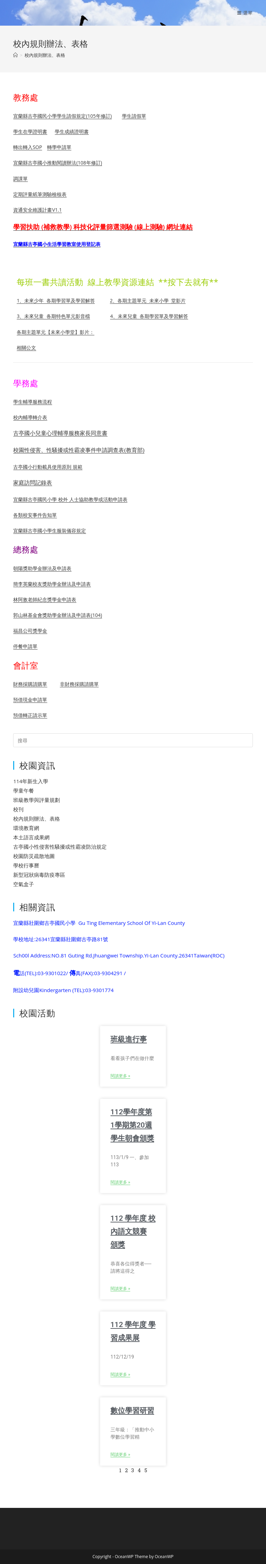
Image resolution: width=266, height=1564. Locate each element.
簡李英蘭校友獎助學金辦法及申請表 (52, 584)
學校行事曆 (26, 865)
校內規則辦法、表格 (45, 55)
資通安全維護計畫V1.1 (37, 209)
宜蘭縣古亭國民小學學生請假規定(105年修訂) (62, 116)
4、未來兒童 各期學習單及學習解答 (149, 316)
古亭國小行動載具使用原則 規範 (47, 466)
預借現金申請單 (30, 699)
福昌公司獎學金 (30, 630)
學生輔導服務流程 (32, 401)
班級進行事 (128, 1039)
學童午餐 (23, 790)
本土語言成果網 (31, 837)
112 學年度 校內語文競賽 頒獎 (133, 1231)
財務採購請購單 (30, 684)
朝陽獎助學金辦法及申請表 (42, 568)
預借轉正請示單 (30, 715)
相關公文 (26, 347)
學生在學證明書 (30, 131)
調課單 (20, 178)
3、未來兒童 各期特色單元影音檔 (53, 316)
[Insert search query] (132, 740)
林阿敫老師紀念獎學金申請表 (44, 599)
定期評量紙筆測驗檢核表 (39, 194)
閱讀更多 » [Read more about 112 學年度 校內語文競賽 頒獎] (120, 1288)
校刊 (18, 809)
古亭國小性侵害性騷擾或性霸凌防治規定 (60, 846)
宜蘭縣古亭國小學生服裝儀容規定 (49, 530)
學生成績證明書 (72, 131)
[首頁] (15, 55)
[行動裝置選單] (245, 13)
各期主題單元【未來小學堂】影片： (55, 332)
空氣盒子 (23, 884)
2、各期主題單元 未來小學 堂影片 (148, 300)
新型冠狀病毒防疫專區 (39, 874)
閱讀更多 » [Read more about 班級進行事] (120, 1075)
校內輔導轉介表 (30, 417)
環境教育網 (26, 827)
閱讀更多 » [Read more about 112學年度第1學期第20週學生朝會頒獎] (120, 1182)
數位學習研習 (132, 1410)
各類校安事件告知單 (35, 515)
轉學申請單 (59, 147)
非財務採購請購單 (79, 684)
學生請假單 (134, 116)
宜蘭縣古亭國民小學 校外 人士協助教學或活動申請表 (70, 499)
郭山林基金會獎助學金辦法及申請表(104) (57, 615)
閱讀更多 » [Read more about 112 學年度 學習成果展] (120, 1374)
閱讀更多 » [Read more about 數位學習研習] (120, 1454)
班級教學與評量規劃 (36, 799)
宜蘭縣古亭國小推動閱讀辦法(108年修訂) (57, 162)
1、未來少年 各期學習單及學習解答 (56, 300)
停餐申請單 (25, 646)
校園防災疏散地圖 (34, 855)
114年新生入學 (30, 781)
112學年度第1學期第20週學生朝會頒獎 (132, 1125)
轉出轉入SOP (27, 147)
